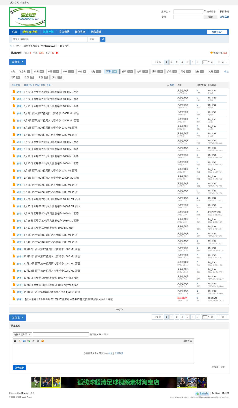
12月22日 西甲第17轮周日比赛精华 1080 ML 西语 (52, 249)
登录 (110, 353)
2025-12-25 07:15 (216, 250)
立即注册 (224, 16)
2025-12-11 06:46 (216, 286)
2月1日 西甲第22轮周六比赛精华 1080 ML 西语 (50, 192)
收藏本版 (220, 53)
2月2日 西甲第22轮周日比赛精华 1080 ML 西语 (50, 184)
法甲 (157, 71)
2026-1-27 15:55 (215, 207)
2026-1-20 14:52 (215, 265)
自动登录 (210, 11)
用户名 (164, 11)
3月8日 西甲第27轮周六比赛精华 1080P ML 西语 (51, 120)
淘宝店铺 (96, 31)
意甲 (142, 71)
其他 (57, 77)
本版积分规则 (218, 367)
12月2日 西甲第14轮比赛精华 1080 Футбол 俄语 (51, 284)
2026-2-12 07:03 (215, 179)
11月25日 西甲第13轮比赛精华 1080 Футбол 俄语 (52, 292)
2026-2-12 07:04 (215, 172)
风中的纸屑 (182, 90)
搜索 (92, 39)
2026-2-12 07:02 (215, 186)
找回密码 (224, 11)
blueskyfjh (182, 298)
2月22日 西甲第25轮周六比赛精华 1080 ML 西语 (51, 149)
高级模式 (187, 341)
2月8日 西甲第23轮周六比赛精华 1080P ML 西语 (51, 177)
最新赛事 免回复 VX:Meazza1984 (40, 46)
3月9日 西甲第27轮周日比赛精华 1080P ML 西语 (51, 113)
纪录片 (24, 71)
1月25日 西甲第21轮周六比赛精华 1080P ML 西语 (52, 206)
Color (19, 341)
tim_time (212, 90)
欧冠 (53, 71)
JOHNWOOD (214, 212)
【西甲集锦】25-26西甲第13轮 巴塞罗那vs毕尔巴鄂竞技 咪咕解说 (61, 299)
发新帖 (16, 61)
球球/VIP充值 (30, 31)
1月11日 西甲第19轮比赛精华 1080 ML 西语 (49, 227)
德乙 (15, 77)
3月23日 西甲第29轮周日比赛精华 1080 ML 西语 (51, 91)
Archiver (216, 393)
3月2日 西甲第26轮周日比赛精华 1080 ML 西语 (50, 127)
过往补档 (48, 31)
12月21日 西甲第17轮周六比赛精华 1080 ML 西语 (52, 256)
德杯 (199, 71)
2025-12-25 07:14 (216, 272)
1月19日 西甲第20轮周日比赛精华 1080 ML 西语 (51, 213)
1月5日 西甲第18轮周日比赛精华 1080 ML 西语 (50, 234)
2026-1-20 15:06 (215, 222)
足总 (185, 71)
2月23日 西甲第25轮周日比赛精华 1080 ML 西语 (51, 141)
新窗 (172, 85)
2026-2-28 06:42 (215, 165)
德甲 (127, 71)
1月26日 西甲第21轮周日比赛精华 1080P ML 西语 (52, 199)
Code (38, 341)
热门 (31, 85)
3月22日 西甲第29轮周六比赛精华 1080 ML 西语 (51, 99)
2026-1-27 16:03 (215, 200)
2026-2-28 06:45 (215, 150)
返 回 (158, 62)
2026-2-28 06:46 (215, 143)
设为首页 (14, 2)
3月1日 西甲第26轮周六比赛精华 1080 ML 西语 (50, 134)
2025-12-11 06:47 (216, 279)
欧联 (68, 71)
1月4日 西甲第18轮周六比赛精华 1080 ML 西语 (50, 242)
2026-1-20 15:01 (215, 243)
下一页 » (119, 309)
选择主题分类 (20, 334)
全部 (13, 71)
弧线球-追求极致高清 (10, 46)
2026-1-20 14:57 (215, 258)
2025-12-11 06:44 (216, 293)
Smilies (42, 341)
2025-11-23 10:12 (216, 300)
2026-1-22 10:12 (215, 215)
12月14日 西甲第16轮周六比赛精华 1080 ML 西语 (52, 270)
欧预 (29, 77)
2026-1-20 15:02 (215, 236)
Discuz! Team (25, 397)
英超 (96, 71)
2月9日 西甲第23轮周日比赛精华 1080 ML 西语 (50, 170)
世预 (43, 77)
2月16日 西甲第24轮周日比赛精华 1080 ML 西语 (51, 156)
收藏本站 (24, 2)
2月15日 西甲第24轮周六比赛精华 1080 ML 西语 (51, 163)
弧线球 (225, 393)
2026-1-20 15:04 (215, 229)
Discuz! (25, 393)
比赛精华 (64, 46)
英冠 (214, 71)
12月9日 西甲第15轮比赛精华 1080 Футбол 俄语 (51, 277)
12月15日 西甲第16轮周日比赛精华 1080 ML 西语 (52, 263)
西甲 (111, 71)
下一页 (221, 62)
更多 (48, 85)
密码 (163, 16)
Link (29, 341)
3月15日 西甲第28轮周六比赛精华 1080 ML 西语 (51, 106)
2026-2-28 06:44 (215, 157)
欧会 (82, 71)
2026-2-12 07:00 (215, 193)
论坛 (14, 31)
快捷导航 (216, 32)
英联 (172, 71)
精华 (43, 85)
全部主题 (15, 85)
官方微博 (64, 31)
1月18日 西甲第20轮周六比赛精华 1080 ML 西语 (51, 220)
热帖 (37, 85)
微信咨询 (80, 31)
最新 (26, 85)
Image (24, 341)
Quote (33, 341)
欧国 (39, 71)
